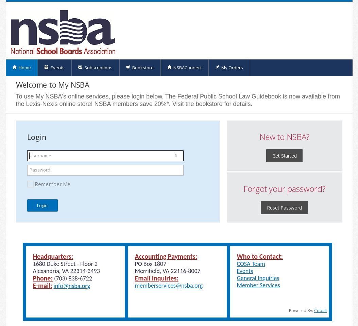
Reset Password (284, 207)
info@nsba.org (72, 286)
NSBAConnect (184, 68)
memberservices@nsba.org (169, 285)
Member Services (258, 285)
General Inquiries (258, 278)
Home (21, 68)
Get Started (284, 155)
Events (54, 68)
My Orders (229, 68)
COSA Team (251, 264)
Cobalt (320, 310)
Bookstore (140, 68)
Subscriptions (95, 68)
